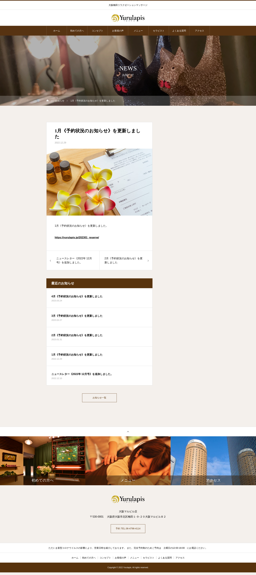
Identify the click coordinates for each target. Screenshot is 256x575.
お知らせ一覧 (99, 398)
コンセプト (97, 30)
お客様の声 (118, 30)
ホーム (56, 30)
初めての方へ (77, 30)
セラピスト (158, 30)
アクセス (199, 30)
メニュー (138, 30)
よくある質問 (179, 30)
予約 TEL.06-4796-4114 (128, 530)
